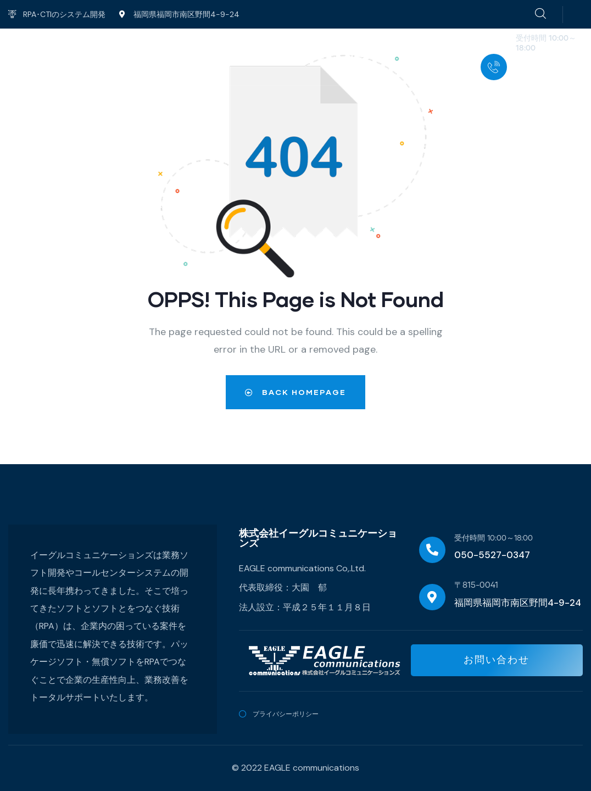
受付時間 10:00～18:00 (493, 538)
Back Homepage (295, 392)
